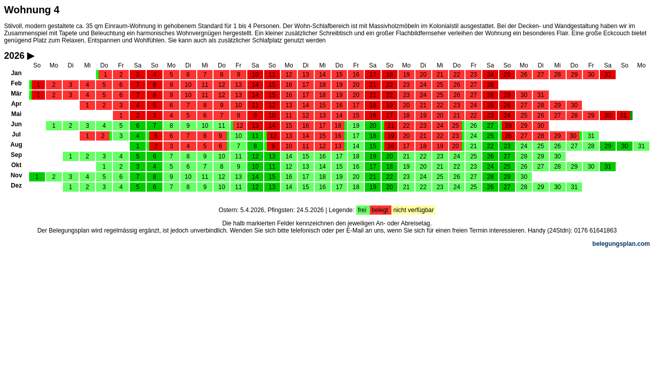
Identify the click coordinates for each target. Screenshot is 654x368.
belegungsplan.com (621, 243)
